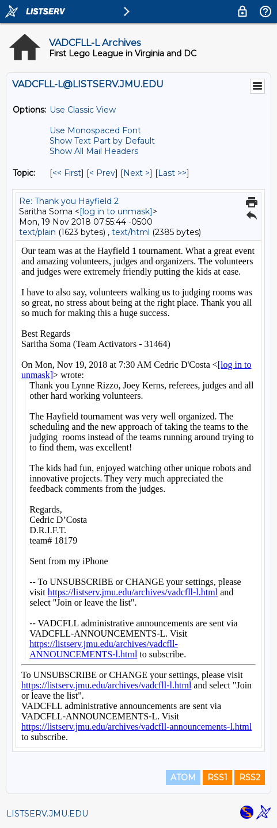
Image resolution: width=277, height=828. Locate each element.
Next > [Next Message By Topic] (136, 173)
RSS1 (217, 777)
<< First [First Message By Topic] (66, 173)
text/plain (37, 232)
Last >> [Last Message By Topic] (172, 173)
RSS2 (249, 777)
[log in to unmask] (116, 211)
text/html (131, 232)
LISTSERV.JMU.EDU (47, 813)
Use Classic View (83, 110)
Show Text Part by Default (102, 141)
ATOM (183, 777)
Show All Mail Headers (94, 151)
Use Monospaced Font (95, 130)
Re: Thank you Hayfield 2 (69, 201)
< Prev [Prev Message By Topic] (102, 173)
